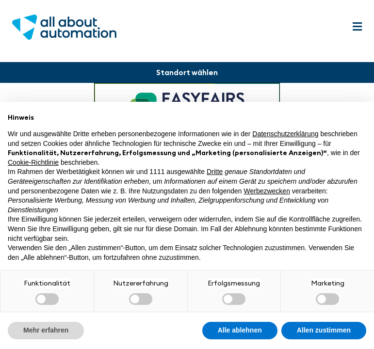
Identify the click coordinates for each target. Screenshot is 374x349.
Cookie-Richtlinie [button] (33, 162)
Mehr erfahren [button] (45, 330)
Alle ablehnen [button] (240, 330)
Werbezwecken (267, 191)
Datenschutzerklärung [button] (285, 134)
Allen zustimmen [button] (324, 330)
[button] (357, 27)
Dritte (215, 171)
